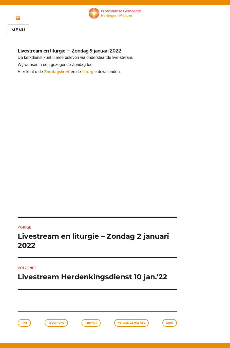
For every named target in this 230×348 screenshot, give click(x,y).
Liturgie (89, 71)
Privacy (91, 322)
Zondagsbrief (57, 71)
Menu (18, 29)
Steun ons (56, 322)
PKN (24, 322)
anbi (169, 322)
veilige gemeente (131, 322)
